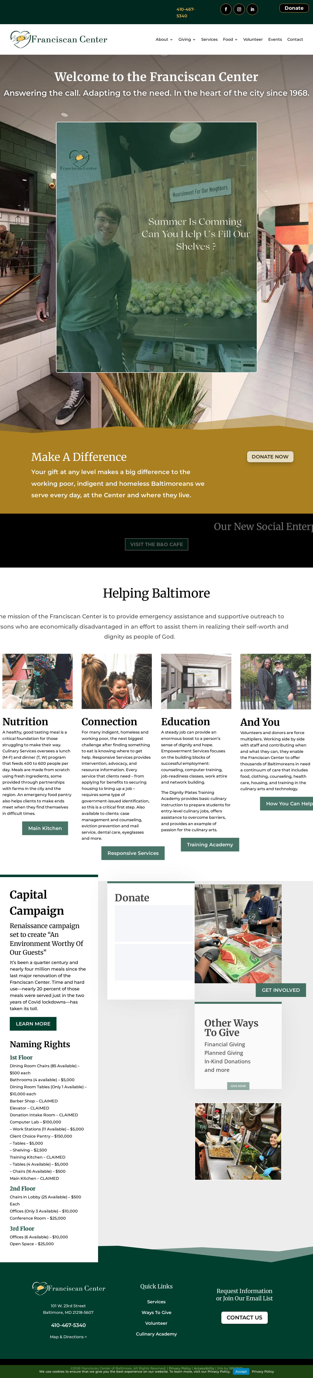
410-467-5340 (68, 1325)
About (162, 39)
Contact (295, 39)
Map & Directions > (68, 1337)
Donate (294, 8)
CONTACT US (244, 1317)
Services (209, 39)
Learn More (33, 1024)
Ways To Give (156, 1312)
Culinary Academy (156, 1334)
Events (275, 39)
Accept (241, 1371)
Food (228, 39)
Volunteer (253, 39)
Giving (185, 39)
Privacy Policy (263, 1371)
